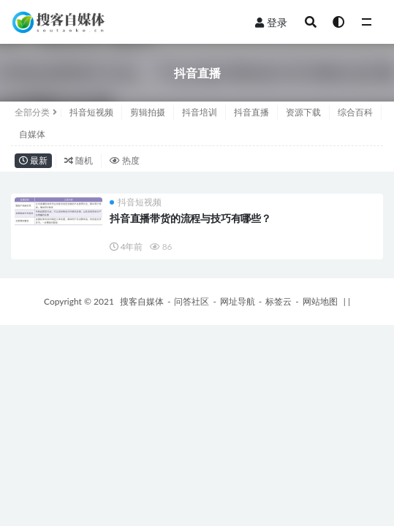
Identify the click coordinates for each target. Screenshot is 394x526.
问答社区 (191, 301)
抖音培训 (199, 112)
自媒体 (32, 134)
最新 (33, 160)
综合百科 (355, 112)
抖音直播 (251, 112)
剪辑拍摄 (147, 112)
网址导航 (237, 301)
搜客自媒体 (142, 301)
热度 (125, 160)
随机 (78, 160)
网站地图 (320, 301)
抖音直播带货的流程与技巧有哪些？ (190, 218)
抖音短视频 (91, 112)
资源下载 (303, 112)
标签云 (278, 301)
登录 (271, 22)
